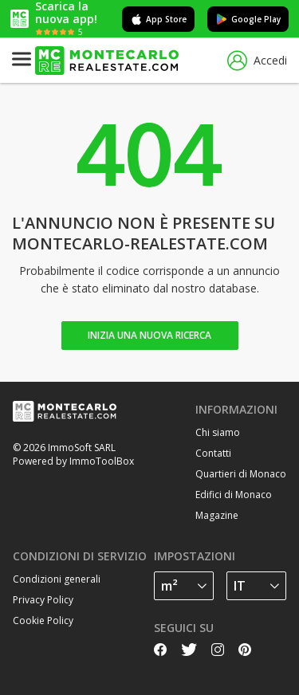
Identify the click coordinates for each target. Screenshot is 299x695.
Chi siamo (217, 432)
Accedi (257, 61)
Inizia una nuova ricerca (149, 335)
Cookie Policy (43, 620)
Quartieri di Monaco (240, 474)
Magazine (216, 515)
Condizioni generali (56, 579)
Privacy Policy (43, 600)
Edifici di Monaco (233, 494)
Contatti (213, 453)
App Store (158, 19)
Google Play (248, 19)
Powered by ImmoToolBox (73, 461)
